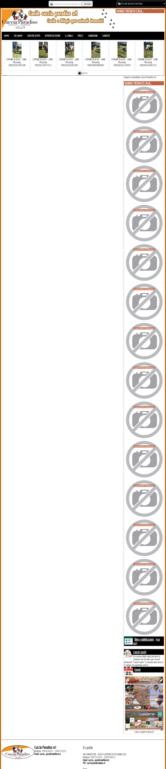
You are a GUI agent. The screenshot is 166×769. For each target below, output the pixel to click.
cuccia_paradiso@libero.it (50, 754)
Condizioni (92, 35)
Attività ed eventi (52, 35)
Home (6, 35)
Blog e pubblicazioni (144, 639)
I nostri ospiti (33, 35)
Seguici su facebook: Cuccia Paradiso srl (140, 77)
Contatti (106, 35)
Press (80, 35)
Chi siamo (18, 35)
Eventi (137, 669)
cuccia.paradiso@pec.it (96, 763)
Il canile (69, 35)
